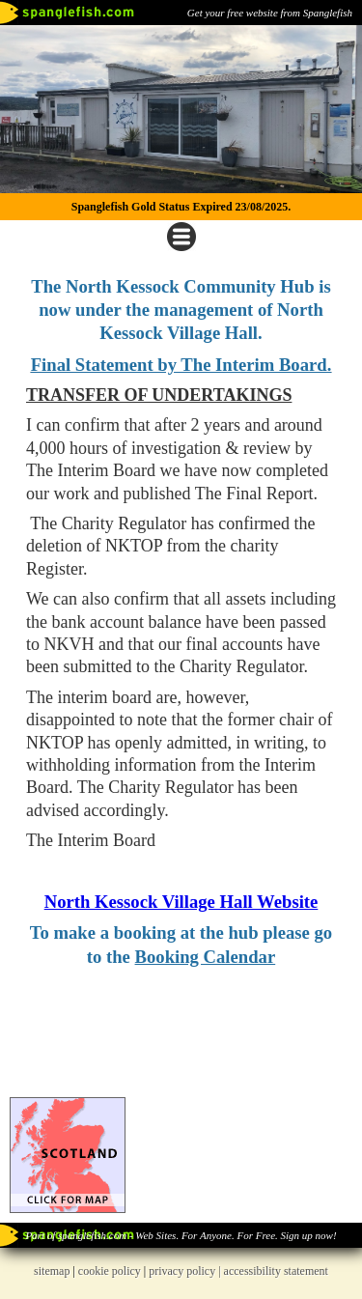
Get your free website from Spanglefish (269, 12)
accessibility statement (276, 1271)
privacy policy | (186, 1271)
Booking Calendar (205, 956)
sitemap (52, 1271)
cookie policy (109, 1271)
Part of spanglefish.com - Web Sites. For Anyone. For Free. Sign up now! (180, 1235)
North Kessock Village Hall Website (181, 901)
